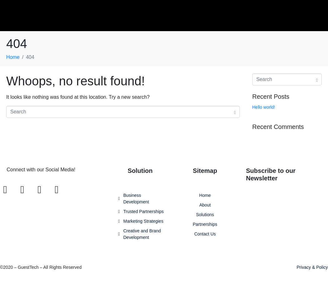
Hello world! (263, 107)
